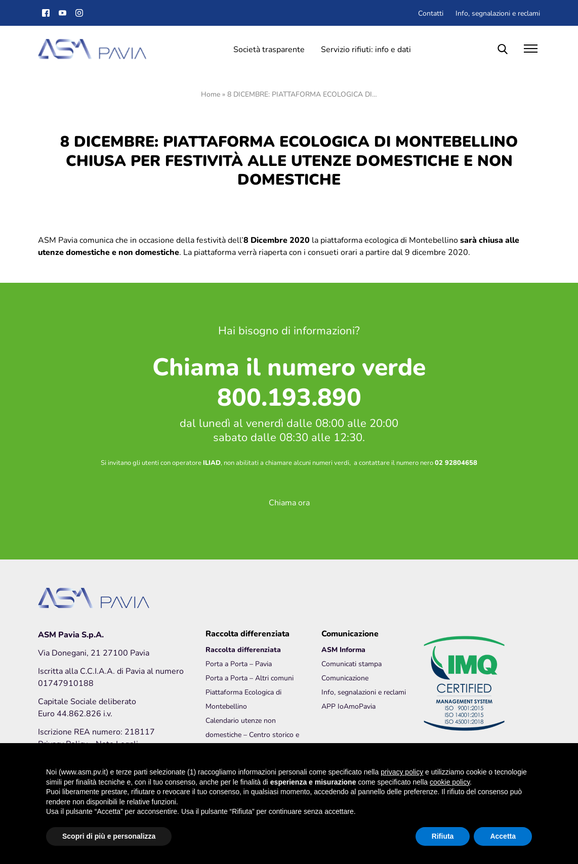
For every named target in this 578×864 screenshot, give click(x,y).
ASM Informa (343, 649)
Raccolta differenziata (243, 649)
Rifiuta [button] (443, 836)
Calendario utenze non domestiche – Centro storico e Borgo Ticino (252, 734)
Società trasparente (269, 49)
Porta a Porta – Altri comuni (249, 677)
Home (210, 94)
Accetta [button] (503, 836)
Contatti (430, 13)
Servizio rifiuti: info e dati (366, 49)
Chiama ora (289, 502)
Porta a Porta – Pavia (238, 663)
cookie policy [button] (450, 782)
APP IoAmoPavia (348, 706)
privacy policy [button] (402, 772)
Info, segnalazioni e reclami (498, 13)
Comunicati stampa (351, 663)
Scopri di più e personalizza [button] (108, 836)
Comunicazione (344, 677)
